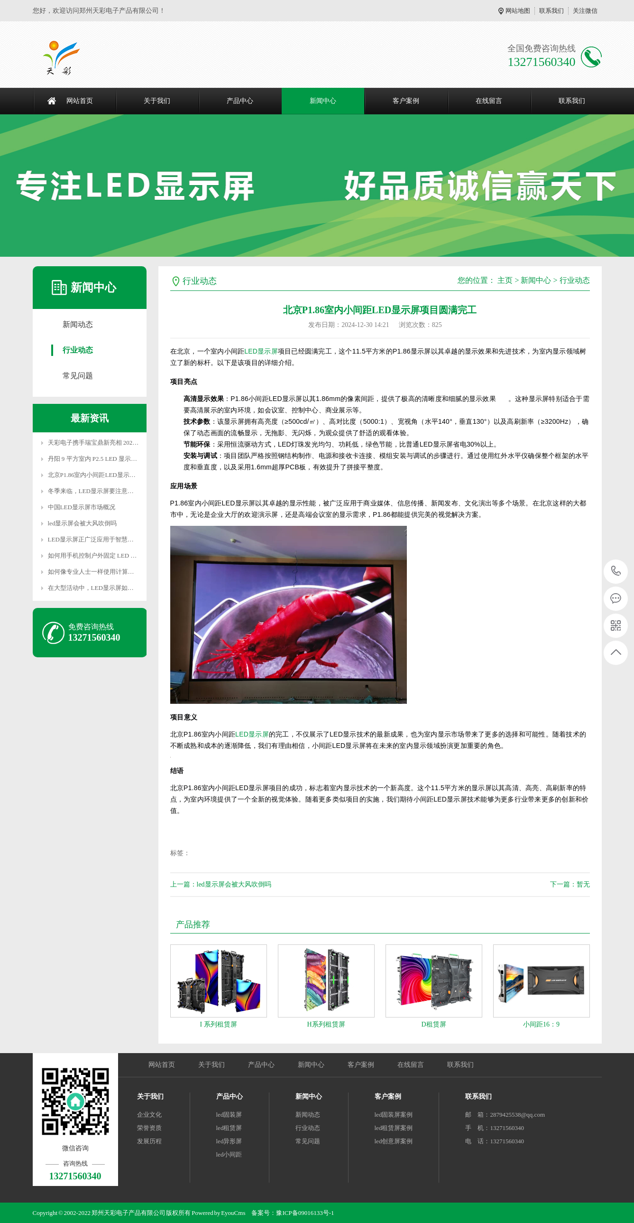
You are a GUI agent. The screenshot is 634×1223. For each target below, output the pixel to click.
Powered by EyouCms (218, 1212)
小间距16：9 (541, 1024)
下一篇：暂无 (570, 884)
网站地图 (517, 10)
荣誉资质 (149, 1127)
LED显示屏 (261, 351)
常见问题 (78, 376)
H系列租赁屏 (326, 1024)
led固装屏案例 (394, 1114)
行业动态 (78, 350)
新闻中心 (323, 100)
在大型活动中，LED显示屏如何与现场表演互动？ (115, 587)
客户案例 (406, 100)
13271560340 (616, 571)
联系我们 (551, 10)
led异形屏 (229, 1141)
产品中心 (240, 100)
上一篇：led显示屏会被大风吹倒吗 (220, 884)
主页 (505, 280)
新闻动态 (78, 324)
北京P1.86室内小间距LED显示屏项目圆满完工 (110, 474)
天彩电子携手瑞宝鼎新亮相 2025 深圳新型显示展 (114, 442)
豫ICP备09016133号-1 (305, 1212)
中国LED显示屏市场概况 (81, 507)
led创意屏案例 (394, 1141)
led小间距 (229, 1154)
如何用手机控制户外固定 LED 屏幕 (95, 555)
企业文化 (149, 1114)
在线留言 (489, 100)
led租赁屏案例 (394, 1127)
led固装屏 (229, 1114)
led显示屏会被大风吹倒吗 (82, 523)
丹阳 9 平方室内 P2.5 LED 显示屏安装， (102, 458)
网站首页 (79, 100)
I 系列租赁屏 (218, 1024)
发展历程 (149, 1141)
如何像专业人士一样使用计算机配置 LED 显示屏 (114, 571)
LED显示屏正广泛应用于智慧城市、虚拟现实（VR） (120, 539)
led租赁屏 (229, 1127)
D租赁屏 (433, 1024)
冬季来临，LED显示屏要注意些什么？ (100, 491)
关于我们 (157, 100)
